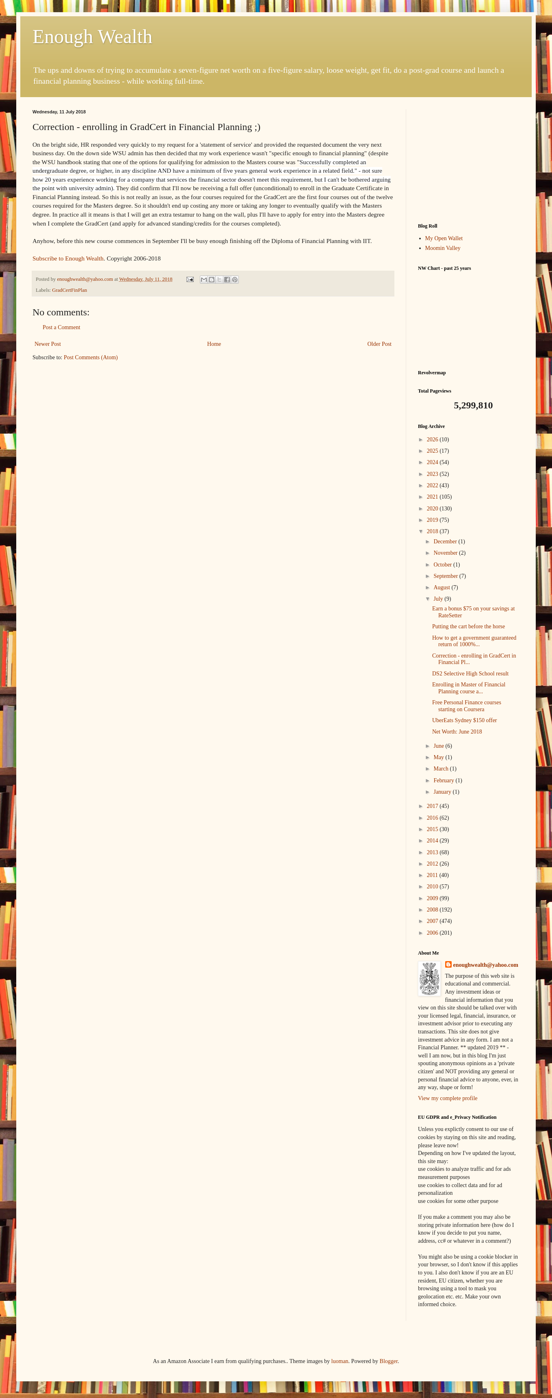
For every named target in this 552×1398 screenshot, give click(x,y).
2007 (433, 921)
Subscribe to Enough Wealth (68, 258)
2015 (433, 829)
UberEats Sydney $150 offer (464, 720)
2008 (433, 910)
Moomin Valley (443, 248)
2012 (433, 864)
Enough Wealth (92, 36)
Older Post (380, 344)
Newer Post (48, 344)
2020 (433, 509)
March (441, 769)
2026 (433, 439)
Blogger (389, 1361)
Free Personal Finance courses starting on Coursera (466, 705)
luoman (340, 1361)
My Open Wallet (444, 238)
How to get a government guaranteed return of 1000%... (474, 641)
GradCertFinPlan (69, 290)
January (442, 792)
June (439, 746)
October (443, 565)
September (446, 576)
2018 (433, 531)
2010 (433, 887)
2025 (433, 451)
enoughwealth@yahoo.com (485, 965)
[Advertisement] (469, 160)
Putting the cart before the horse (468, 626)
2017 (433, 806)
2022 (433, 485)
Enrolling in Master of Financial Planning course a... (468, 688)
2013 (433, 852)
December (445, 541)
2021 (433, 497)
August (442, 587)
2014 (433, 841)
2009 (433, 898)
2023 (433, 474)
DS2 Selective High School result (470, 674)
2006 (433, 933)
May (439, 757)
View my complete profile (448, 1098)
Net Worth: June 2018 (457, 732)
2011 (433, 875)
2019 (433, 520)
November (446, 553)
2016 (433, 818)
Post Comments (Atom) (91, 357)
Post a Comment (61, 327)
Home (214, 344)
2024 (433, 462)
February (444, 780)
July (438, 599)
